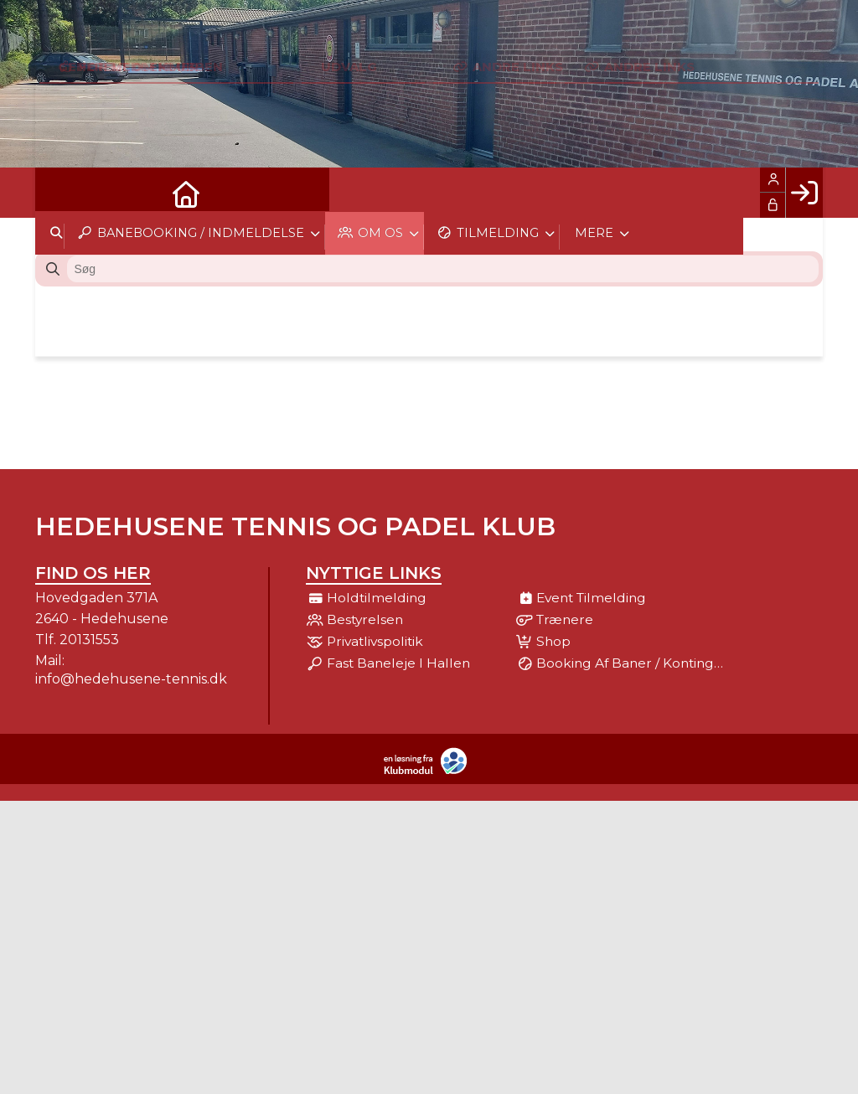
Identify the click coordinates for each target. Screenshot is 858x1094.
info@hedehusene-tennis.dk (131, 679)
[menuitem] (60, 193)
